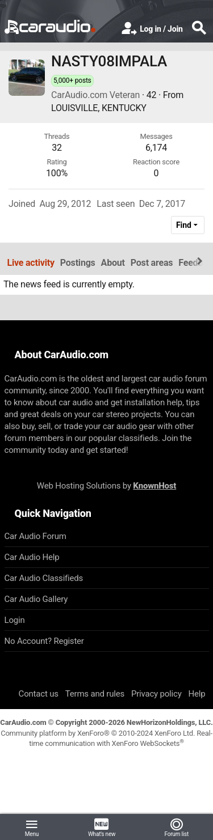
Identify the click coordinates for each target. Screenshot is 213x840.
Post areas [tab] (152, 262)
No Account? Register (44, 641)
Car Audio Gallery (36, 599)
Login (15, 620)
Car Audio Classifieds (44, 578)
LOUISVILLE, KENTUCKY (99, 108)
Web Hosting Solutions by (106, 486)
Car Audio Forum (35, 536)
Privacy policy (156, 694)
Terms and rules (94, 694)
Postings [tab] (77, 262)
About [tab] (113, 262)
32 (57, 147)
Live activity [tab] (31, 262)
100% (57, 173)
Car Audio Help (32, 557)
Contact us (39, 694)
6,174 (156, 147)
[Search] (199, 29)
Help (197, 694)
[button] (32, 827)
